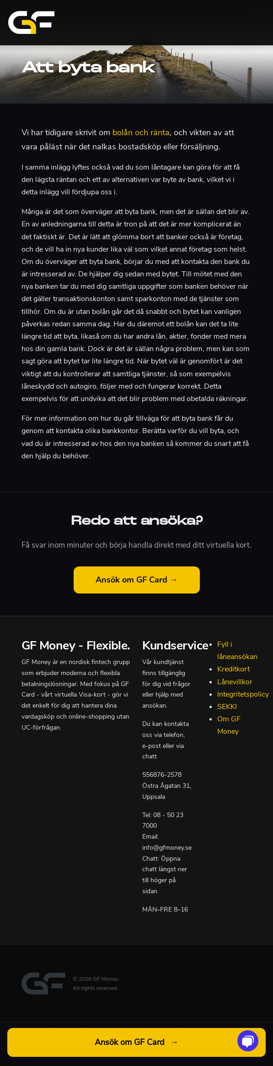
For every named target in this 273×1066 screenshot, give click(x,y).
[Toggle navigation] (254, 22)
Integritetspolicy (243, 694)
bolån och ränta (141, 132)
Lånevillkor (234, 682)
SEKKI (227, 707)
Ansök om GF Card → (137, 579)
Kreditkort (233, 669)
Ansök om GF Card (136, 1042)
